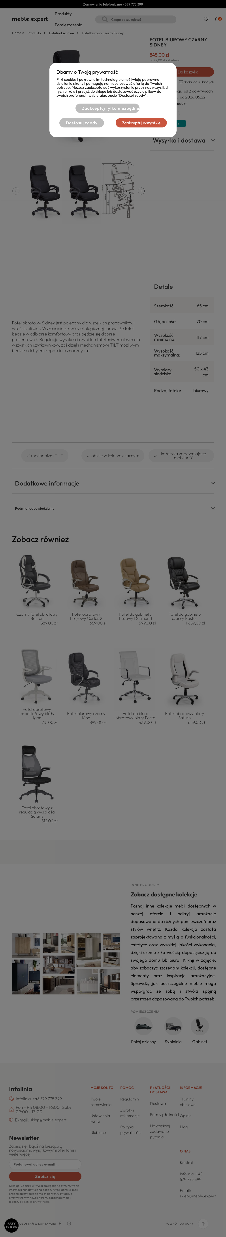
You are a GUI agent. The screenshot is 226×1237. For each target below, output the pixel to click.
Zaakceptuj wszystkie (141, 122)
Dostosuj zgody (82, 122)
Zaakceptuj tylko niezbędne (110, 108)
